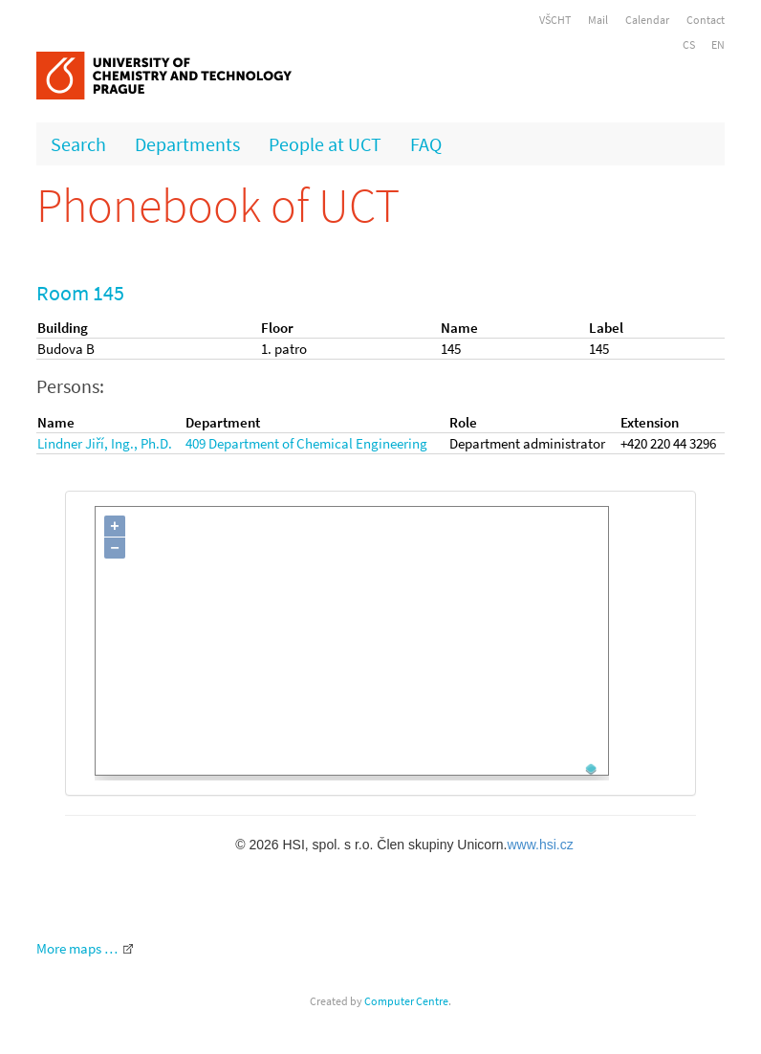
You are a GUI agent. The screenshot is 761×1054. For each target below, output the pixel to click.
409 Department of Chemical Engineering (306, 443)
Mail (598, 19)
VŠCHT (555, 19)
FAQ (426, 144)
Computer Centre (406, 1001)
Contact (705, 19)
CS (689, 44)
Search (78, 144)
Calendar (647, 19)
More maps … (77, 948)
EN (718, 44)
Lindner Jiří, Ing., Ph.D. (104, 443)
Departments (187, 144)
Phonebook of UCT (218, 205)
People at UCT (325, 144)
